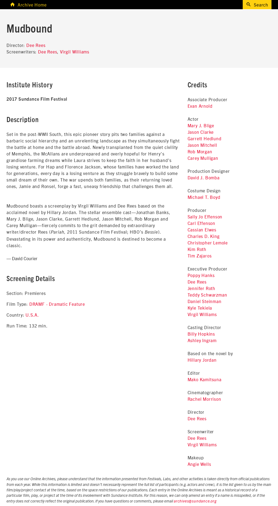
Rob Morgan (200, 151)
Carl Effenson (201, 223)
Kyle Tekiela (200, 307)
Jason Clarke (201, 132)
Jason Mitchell (202, 145)
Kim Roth (197, 249)
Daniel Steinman (205, 301)
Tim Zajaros (200, 255)
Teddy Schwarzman (207, 294)
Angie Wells (199, 464)
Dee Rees (35, 45)
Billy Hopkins (201, 333)
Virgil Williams (74, 51)
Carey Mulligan (203, 158)
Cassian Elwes (202, 229)
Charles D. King (204, 236)
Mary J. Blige (201, 125)
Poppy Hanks (201, 275)
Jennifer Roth (201, 288)
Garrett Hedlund (205, 138)
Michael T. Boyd (204, 197)
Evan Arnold (200, 106)
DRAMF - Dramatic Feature (57, 304)
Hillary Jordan (202, 359)
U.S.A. (32, 314)
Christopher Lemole (208, 242)
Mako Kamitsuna (205, 379)
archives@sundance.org (195, 501)
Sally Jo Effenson (205, 216)
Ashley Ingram (202, 340)
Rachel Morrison (204, 399)
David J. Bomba (204, 177)
